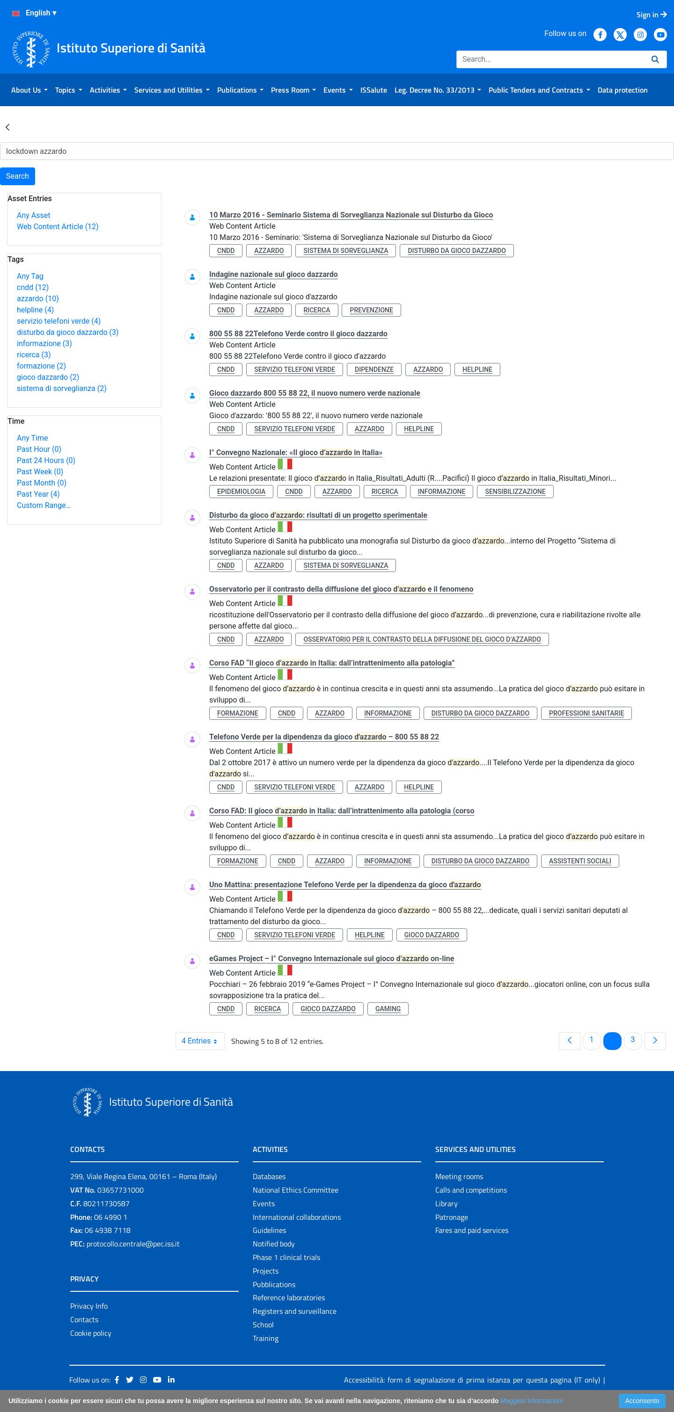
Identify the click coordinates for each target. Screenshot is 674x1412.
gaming (388, 1009)
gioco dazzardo (48, 377)
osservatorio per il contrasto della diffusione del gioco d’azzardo (422, 639)
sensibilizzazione (515, 491)
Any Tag (30, 276)
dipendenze (374, 369)
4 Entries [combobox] (203, 1041)
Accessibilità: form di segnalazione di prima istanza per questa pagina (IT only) (472, 1379)
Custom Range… (44, 505)
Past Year (38, 494)
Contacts (84, 1319)
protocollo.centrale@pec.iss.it (133, 1243)
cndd (33, 287)
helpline (35, 309)
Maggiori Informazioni (531, 1401)
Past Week (40, 471)
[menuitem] (29, 89)
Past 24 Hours (46, 460)
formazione (41, 366)
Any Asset (33, 215)
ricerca (34, 354)
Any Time (32, 438)
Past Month (41, 482)
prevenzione (371, 310)
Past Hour (39, 449)
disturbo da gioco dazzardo (68, 332)
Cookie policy (90, 1333)
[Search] (550, 59)
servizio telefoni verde (59, 321)
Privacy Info (89, 1305)
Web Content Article (58, 226)
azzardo (38, 298)
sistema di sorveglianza (62, 388)
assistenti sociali (580, 861)
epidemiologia (241, 491)
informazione (44, 343)
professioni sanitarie (586, 713)
